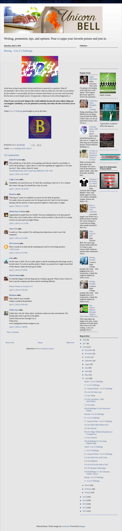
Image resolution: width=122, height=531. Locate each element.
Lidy (11, 258)
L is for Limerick (90, 438)
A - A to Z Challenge (92, 481)
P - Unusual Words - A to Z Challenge (98, 421)
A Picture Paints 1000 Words (93, 129)
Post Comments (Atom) (45, 349)
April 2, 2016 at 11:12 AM (18, 206)
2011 (85, 511)
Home (40, 343)
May (87, 375)
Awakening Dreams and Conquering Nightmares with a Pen (31, 171)
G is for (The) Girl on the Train (95, 457)
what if (28, 148)
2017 (85, 343)
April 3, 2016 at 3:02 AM (18, 290)
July (86, 368)
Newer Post (10, 343)
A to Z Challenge (16, 111)
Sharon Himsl (14, 275)
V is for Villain (89, 396)
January (88, 492)
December (89, 350)
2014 (85, 500)
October (88, 357)
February (88, 489)
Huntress (12, 194)
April (87, 378)
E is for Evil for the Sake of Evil (96, 464)
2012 (85, 508)
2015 (85, 497)
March (87, 485)
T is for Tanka (89, 405)
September (89, 361)
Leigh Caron (14, 179)
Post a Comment (13, 332)
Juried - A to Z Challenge (93, 447)
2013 (85, 504)
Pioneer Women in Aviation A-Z (21, 286)
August (88, 364)
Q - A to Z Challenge (92, 418)
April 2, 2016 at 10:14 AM (18, 174)
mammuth (65, 526)
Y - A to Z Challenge (92, 385)
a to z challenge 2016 (17, 148)
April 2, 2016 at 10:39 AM (18, 189)
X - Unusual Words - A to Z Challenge (98, 389)
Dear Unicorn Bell (92, 233)
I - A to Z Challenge (91, 450)
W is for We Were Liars (93, 392)
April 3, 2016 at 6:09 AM (18, 305)
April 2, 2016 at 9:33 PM (18, 270)
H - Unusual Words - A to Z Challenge (98, 454)
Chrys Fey (13, 229)
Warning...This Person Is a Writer (93, 181)
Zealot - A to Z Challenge (93, 381)
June (87, 371)
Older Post (70, 343)
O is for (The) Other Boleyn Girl (96, 425)
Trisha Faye (13, 310)
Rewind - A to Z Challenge (94, 414)
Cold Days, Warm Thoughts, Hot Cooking (93, 105)
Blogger (82, 526)
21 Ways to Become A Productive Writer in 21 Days (93, 155)
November (89, 354)
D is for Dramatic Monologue (95, 468)
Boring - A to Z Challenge (93, 477)
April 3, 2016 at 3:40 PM (18, 327)
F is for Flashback (90, 461)
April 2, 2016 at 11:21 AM (18, 223)
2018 (85, 340)
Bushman (13, 295)
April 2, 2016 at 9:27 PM (18, 253)
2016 (85, 347)
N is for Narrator (90, 428)
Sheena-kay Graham (17, 211)
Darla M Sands (15, 160)
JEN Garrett (14, 243)
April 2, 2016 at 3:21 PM (18, 238)
